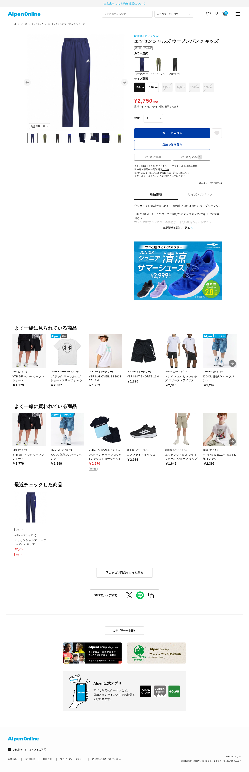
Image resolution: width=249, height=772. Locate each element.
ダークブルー (142, 66)
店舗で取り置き (172, 145)
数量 (137, 118)
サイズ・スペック (200, 195)
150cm (194, 87)
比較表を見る (191, 157)
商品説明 (156, 195)
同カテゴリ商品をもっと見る (124, 573)
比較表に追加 (153, 157)
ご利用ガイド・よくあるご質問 (29, 749)
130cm (167, 87)
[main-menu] (237, 14)
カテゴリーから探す (124, 630)
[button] (27, 82)
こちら (165, 170)
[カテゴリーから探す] (173, 14)
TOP (14, 25)
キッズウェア (37, 25)
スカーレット (175, 66)
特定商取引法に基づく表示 (106, 759)
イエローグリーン (158, 66)
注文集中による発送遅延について (124, 3)
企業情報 (12, 759)
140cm (181, 87)
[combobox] (127, 14)
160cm (208, 87)
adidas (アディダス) (146, 36)
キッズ (24, 25)
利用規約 (47, 759)
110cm (139, 87)
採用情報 (30, 759)
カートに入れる (172, 133)
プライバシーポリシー (72, 759)
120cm (153, 87)
